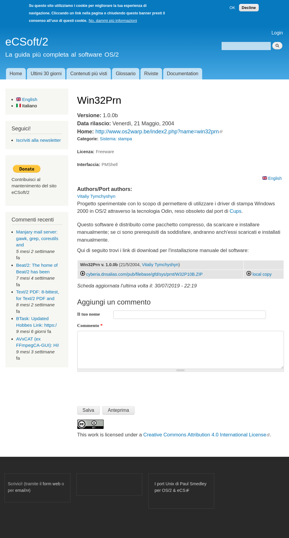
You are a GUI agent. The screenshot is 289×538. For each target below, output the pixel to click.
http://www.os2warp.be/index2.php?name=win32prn (158, 132)
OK (232, 7)
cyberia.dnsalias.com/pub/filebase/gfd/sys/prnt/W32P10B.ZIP (144, 274)
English (26, 99)
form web (51, 483)
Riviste (151, 73)
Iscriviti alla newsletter (38, 140)
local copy (259, 274)
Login (277, 32)
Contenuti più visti (88, 73)
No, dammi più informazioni (113, 20)
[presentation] (122, 386)
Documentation (182, 73)
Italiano (26, 105)
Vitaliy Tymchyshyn (96, 196)
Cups (235, 211)
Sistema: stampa (116, 138)
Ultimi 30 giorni (46, 73)
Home (16, 73)
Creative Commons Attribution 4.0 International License (206, 435)
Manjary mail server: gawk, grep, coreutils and (37, 238)
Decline (249, 7)
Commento (90, 325)
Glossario (126, 73)
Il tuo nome (88, 314)
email (22, 490)
